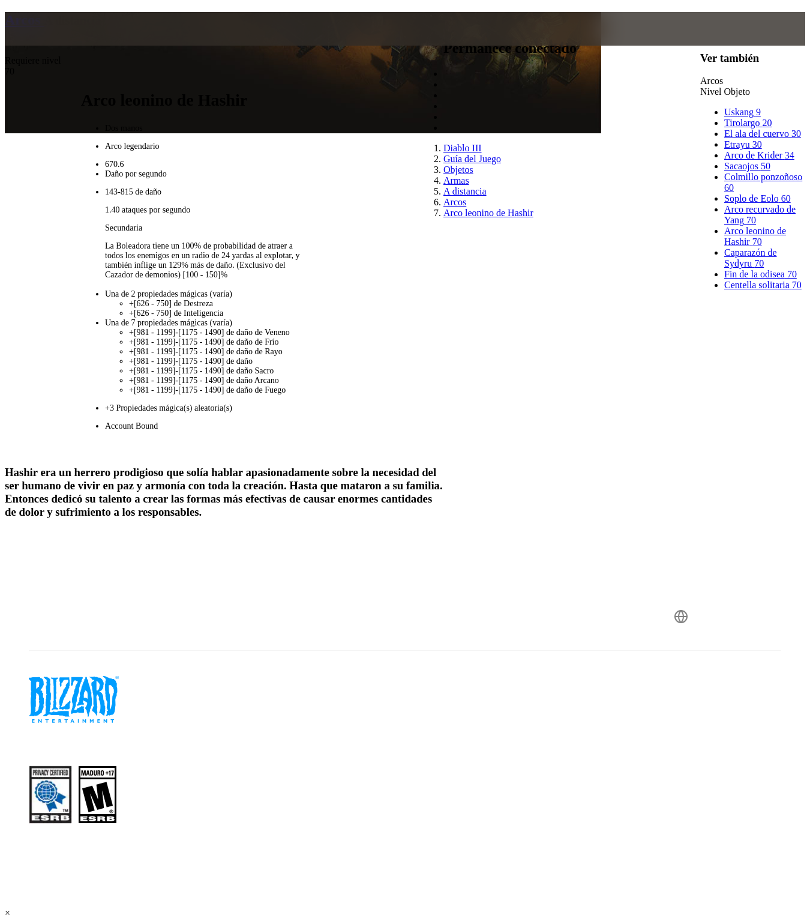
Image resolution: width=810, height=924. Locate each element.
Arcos (24, 20)
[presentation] (51, 43)
